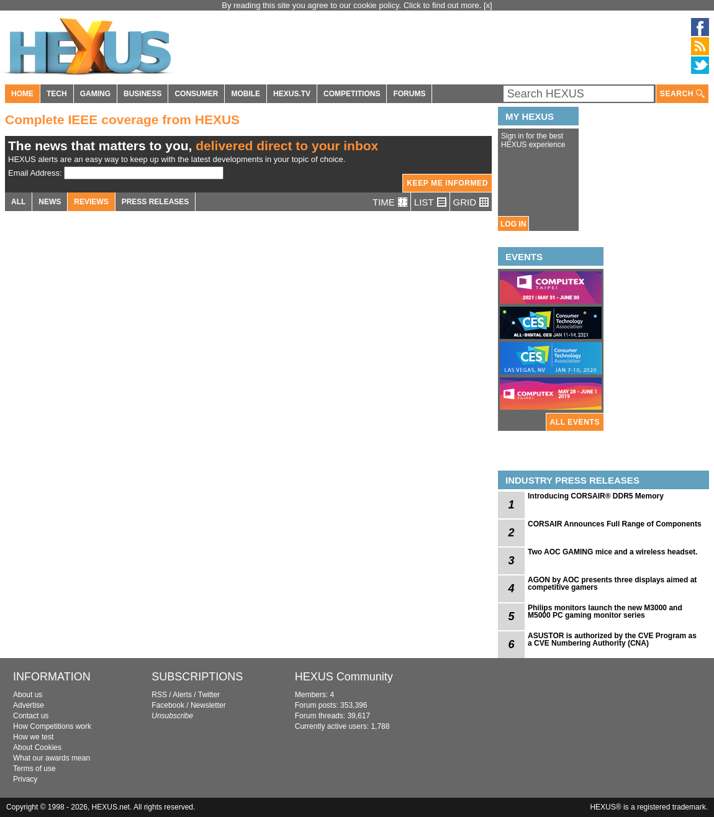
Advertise (28, 705)
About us (27, 694)
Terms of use (34, 768)
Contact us (30, 715)
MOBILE (245, 93)
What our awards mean (51, 758)
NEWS (49, 201)
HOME (22, 93)
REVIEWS (91, 201)
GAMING (95, 93)
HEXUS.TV (291, 93)
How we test (33, 737)
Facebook (167, 705)
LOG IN (513, 224)
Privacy (25, 779)
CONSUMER (196, 93)
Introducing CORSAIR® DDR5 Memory (596, 496)
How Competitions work (52, 726)
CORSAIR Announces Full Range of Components (615, 524)
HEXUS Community (344, 676)
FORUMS (409, 93)
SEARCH (682, 94)
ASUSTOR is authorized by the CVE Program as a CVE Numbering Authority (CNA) (612, 639)
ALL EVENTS (575, 422)
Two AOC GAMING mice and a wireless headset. (612, 552)
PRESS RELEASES (155, 201)
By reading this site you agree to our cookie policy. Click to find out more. (353, 5)
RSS (159, 694)
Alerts (182, 694)
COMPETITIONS (351, 93)
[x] (488, 5)
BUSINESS (142, 93)
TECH (57, 93)
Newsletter (208, 705)
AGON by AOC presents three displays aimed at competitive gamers (612, 583)
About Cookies (37, 747)
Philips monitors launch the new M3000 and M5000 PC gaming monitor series (605, 611)
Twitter (209, 694)
